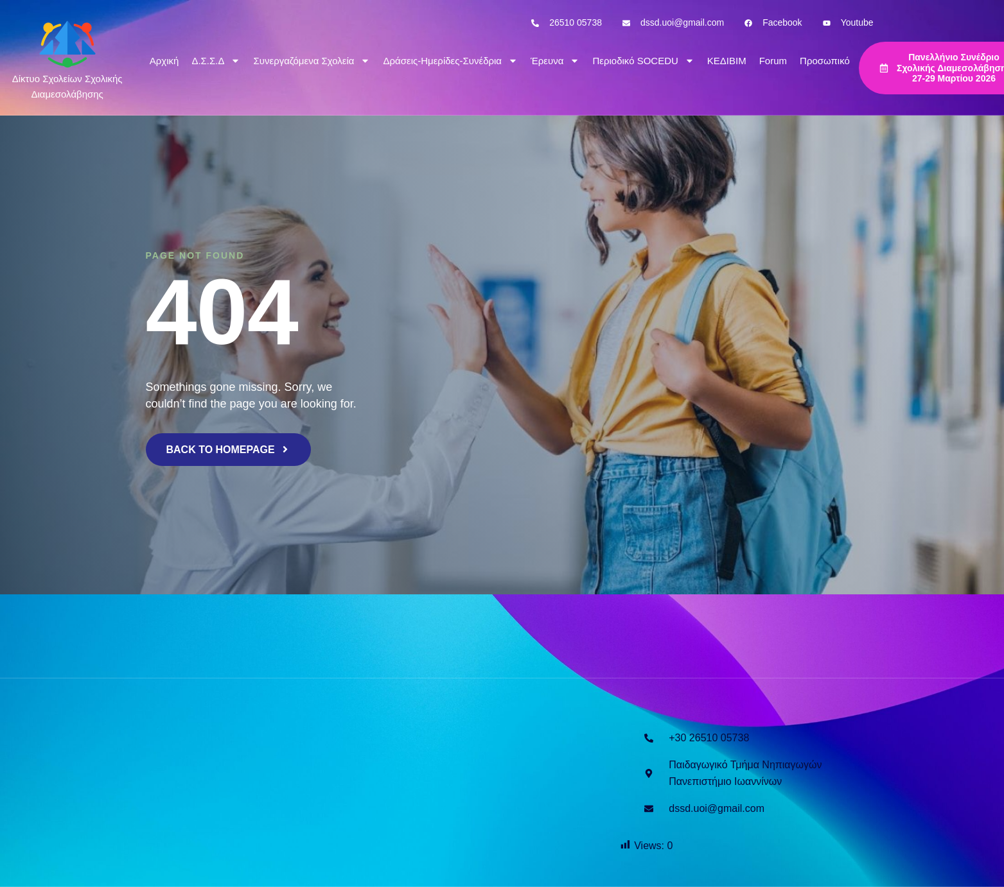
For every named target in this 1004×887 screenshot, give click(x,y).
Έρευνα (555, 60)
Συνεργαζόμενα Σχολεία (311, 60)
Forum (773, 60)
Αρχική (164, 60)
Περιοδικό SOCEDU (643, 60)
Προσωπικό (825, 60)
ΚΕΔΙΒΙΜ (726, 60)
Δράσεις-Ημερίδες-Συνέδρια (450, 60)
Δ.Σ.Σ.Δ (215, 60)
